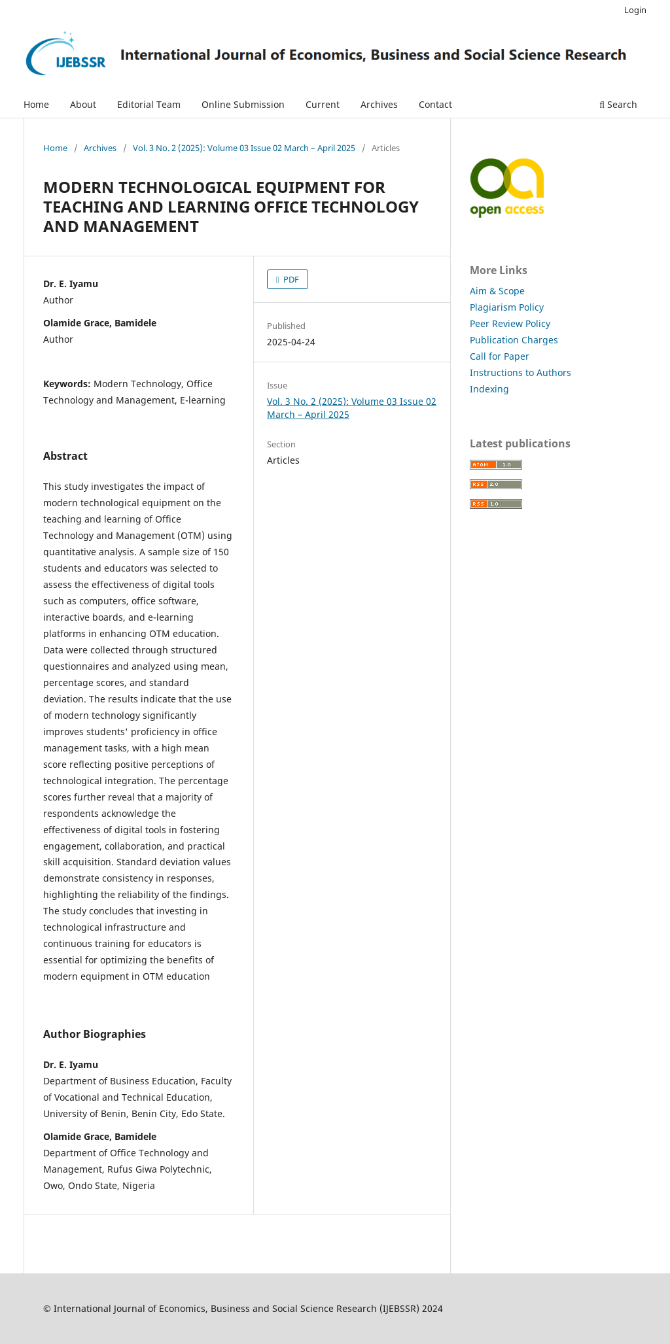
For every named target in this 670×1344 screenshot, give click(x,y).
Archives (379, 104)
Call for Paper (499, 356)
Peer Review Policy (510, 323)
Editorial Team (149, 104)
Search (618, 104)
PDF (290, 279)
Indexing (489, 389)
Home (36, 104)
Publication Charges (514, 340)
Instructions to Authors (520, 372)
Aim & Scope (497, 290)
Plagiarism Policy (507, 307)
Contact (435, 104)
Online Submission (243, 104)
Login (635, 10)
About (83, 104)
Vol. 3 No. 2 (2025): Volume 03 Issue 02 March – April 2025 (244, 148)
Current (323, 104)
